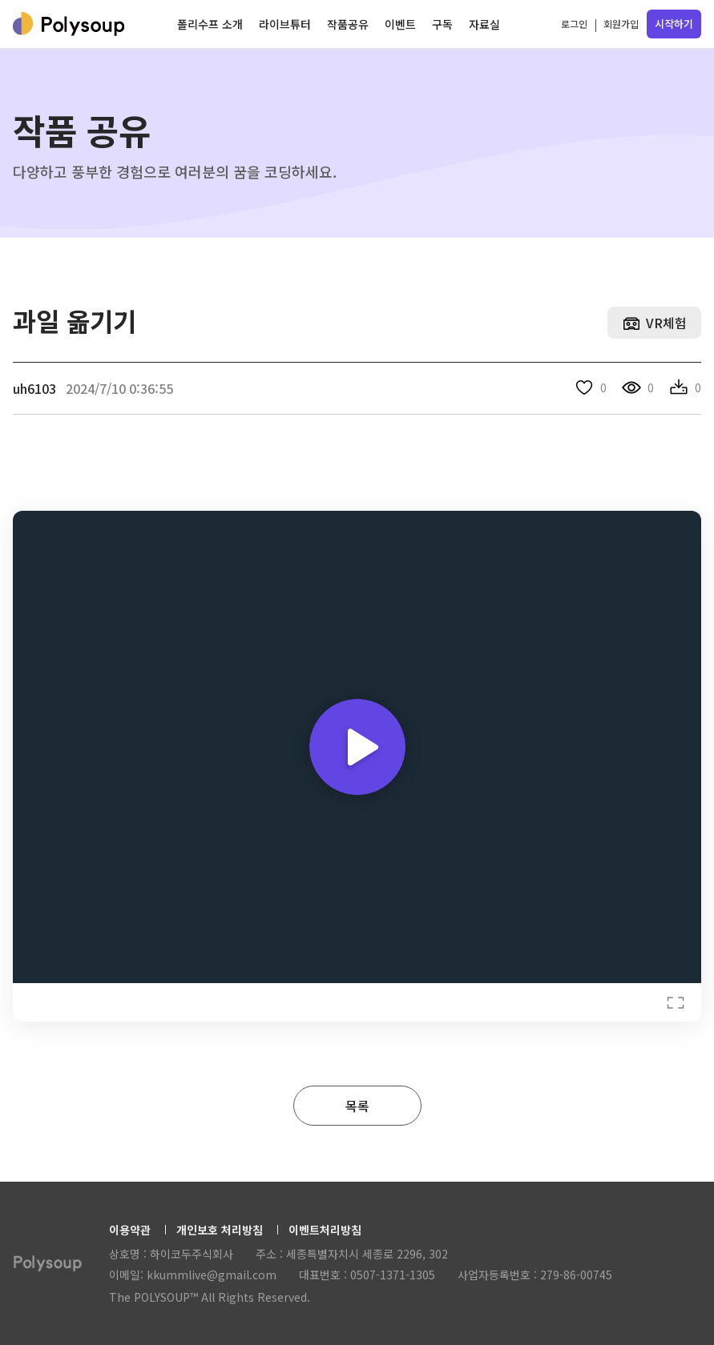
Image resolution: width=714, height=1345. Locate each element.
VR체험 (666, 322)
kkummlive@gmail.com (211, 1275)
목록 (357, 1105)
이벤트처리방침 (324, 1230)
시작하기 (674, 23)
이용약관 (130, 1230)
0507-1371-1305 (392, 1275)
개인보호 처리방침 (219, 1230)
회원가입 (621, 23)
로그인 (574, 23)
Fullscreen (675, 1002)
